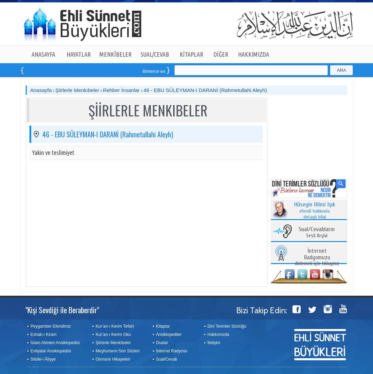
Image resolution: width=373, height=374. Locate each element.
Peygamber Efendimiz (51, 326)
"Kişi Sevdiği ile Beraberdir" (62, 309)
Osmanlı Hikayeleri (113, 359)
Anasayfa (41, 90)
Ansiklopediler (169, 334)
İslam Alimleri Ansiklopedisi (55, 342)
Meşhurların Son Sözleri (118, 351)
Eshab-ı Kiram (44, 334)
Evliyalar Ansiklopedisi (51, 351)
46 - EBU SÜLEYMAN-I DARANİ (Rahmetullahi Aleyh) (205, 90)
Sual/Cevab (166, 359)
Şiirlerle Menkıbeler (77, 90)
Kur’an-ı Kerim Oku (113, 334)
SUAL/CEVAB (155, 54)
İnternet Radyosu (171, 351)
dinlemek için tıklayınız (317, 257)
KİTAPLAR (191, 54)
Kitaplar (163, 326)
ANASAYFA (43, 54)
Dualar (162, 342)
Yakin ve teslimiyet (53, 152)
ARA (341, 70)
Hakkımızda (218, 334)
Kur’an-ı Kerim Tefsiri (115, 326)
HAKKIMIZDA (253, 54)
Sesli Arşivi (317, 233)
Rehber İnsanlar (122, 90)
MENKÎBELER (115, 54)
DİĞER (221, 54)
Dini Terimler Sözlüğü (226, 326)
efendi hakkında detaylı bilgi (314, 211)
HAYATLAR (79, 54)
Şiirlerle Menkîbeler (113, 342)
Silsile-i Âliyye (43, 359)
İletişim (213, 342)
